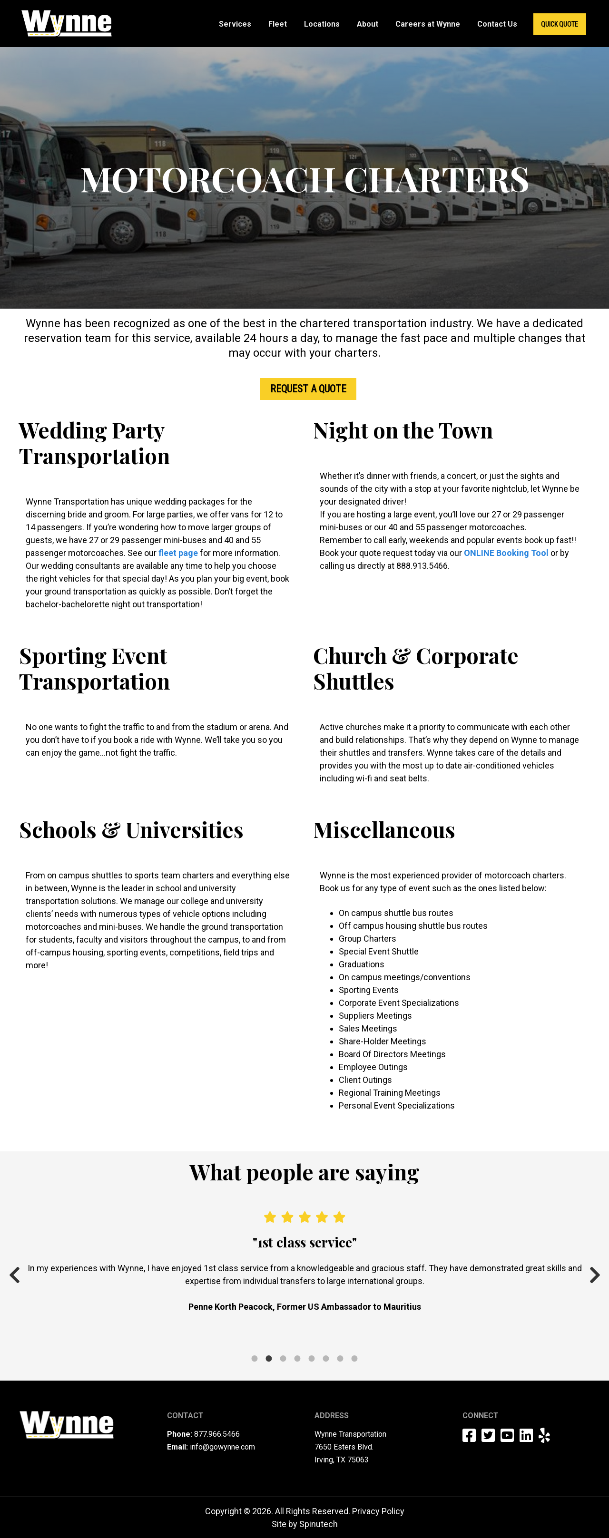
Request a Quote (308, 389)
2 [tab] (269, 1346)
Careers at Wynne (427, 24)
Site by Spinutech (305, 1524)
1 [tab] (254, 1346)
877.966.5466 (217, 1434)
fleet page (178, 553)
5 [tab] (311, 1346)
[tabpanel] (304, 1262)
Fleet (277, 24)
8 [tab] (354, 1346)
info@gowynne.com (222, 1446)
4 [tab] (297, 1346)
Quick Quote (559, 24)
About (367, 24)
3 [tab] (283, 1346)
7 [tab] (340, 1346)
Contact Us (497, 24)
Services (235, 24)
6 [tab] (326, 1346)
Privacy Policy (378, 1511)
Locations (322, 24)
